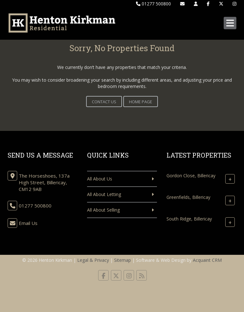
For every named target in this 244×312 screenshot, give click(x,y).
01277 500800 (153, 4)
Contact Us (104, 102)
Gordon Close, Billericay (190, 176)
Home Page (140, 102)
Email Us (28, 223)
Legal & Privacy (93, 260)
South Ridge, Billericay (189, 219)
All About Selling (103, 210)
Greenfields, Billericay (188, 197)
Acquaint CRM (207, 260)
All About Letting (104, 194)
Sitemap (122, 260)
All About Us (99, 179)
